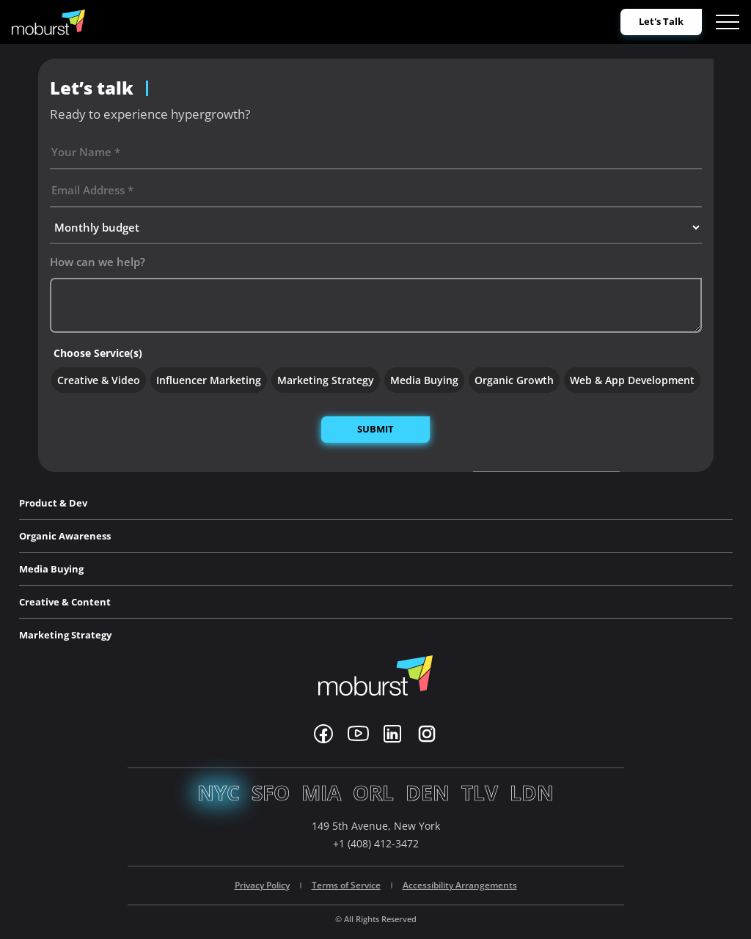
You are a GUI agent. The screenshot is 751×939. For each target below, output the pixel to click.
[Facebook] (323, 733)
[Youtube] (358, 733)
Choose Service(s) (98, 353)
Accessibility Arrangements (460, 885)
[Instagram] (427, 734)
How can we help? (97, 261)
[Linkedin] (392, 734)
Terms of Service (346, 885)
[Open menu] (727, 22)
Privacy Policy (262, 885)
